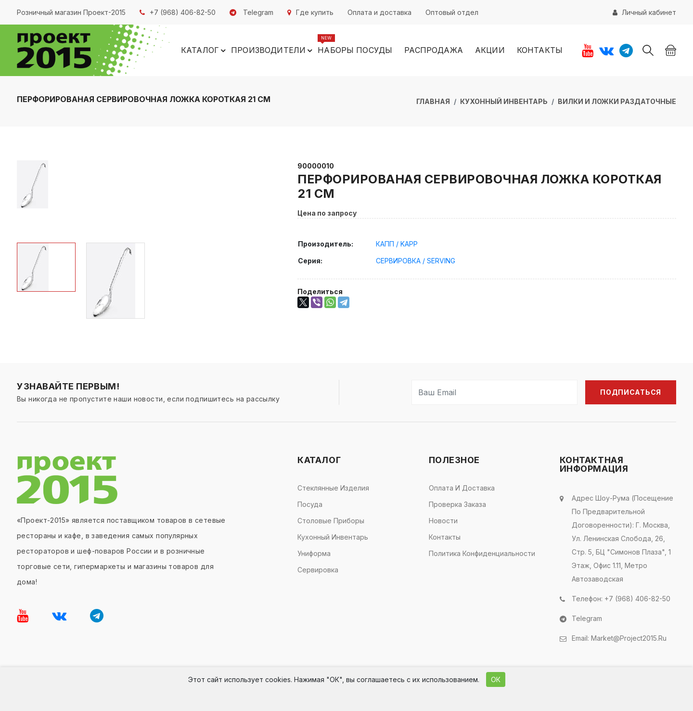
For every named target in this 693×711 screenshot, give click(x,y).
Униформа (314, 553)
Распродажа (433, 50)
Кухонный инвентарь (504, 101)
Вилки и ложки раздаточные (617, 101)
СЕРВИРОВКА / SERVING (415, 261)
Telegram (587, 618)
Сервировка (317, 570)
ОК (495, 679)
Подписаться (630, 392)
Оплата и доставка (462, 488)
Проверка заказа (457, 504)
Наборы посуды (355, 50)
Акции (490, 50)
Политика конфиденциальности (482, 553)
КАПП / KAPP (397, 244)
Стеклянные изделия (333, 488)
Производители (273, 50)
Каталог (205, 50)
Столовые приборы (330, 521)
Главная (433, 101)
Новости (443, 521)
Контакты (540, 50)
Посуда (309, 504)
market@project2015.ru (629, 638)
